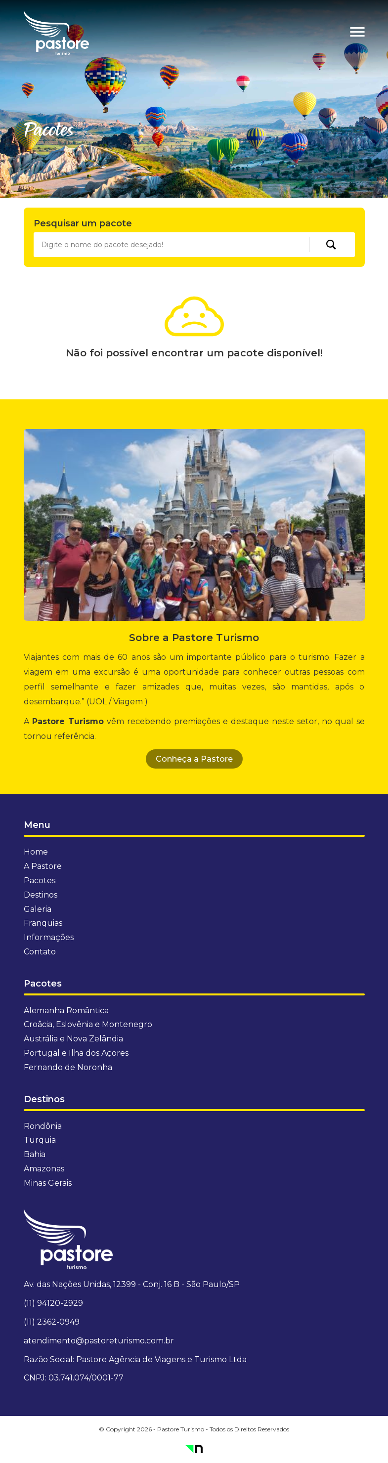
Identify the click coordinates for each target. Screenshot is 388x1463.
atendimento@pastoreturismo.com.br (99, 1340)
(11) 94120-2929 (53, 1303)
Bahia (34, 1154)
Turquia (40, 1140)
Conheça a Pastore (194, 759)
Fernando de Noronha (68, 1067)
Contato (40, 951)
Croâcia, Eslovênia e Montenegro (88, 1024)
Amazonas (44, 1168)
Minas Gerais (48, 1183)
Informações (49, 937)
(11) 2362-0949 (52, 1322)
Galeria (37, 909)
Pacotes (39, 880)
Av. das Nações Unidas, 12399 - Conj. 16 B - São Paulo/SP (132, 1284)
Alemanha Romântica (66, 1010)
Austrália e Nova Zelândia (73, 1038)
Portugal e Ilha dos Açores (76, 1053)
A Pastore (43, 866)
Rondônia (43, 1126)
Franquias (43, 923)
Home (36, 852)
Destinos (40, 895)
